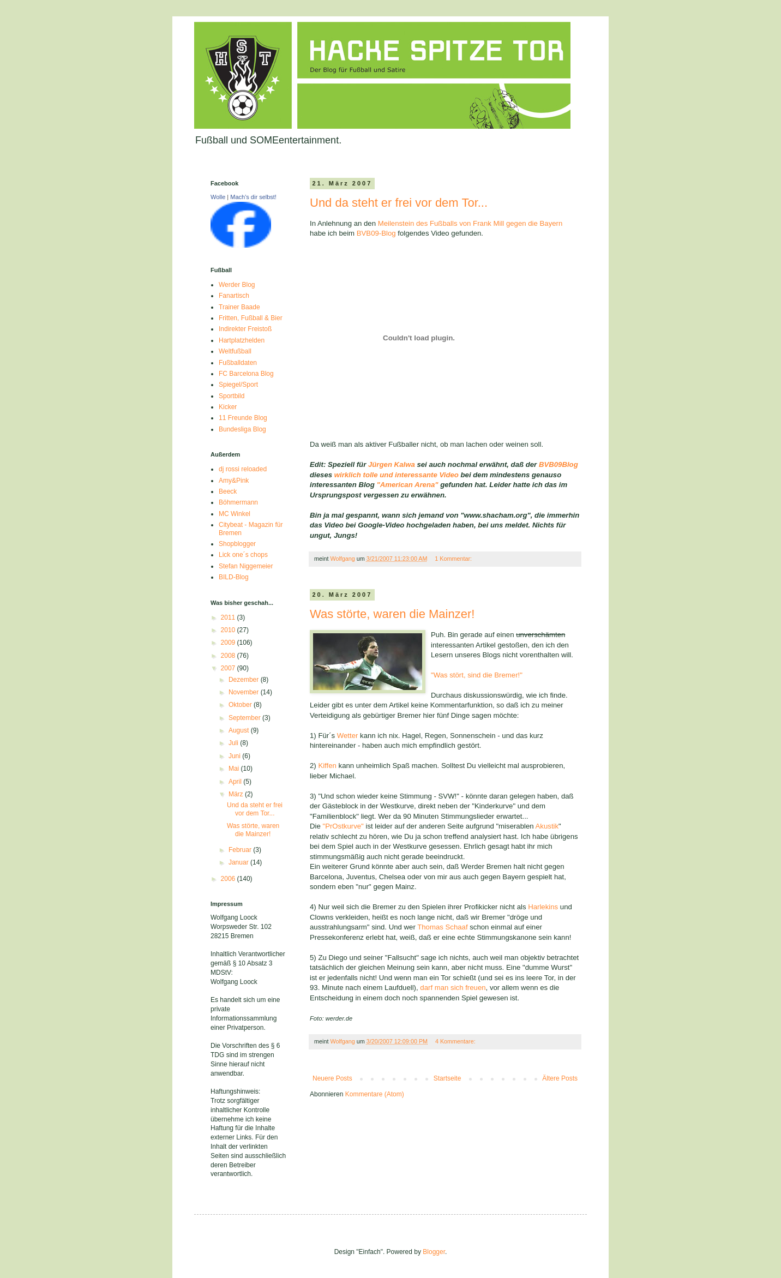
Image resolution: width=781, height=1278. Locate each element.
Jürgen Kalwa (391, 464)
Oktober (241, 705)
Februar (241, 850)
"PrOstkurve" (342, 826)
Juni (235, 756)
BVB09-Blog (376, 233)
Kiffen (327, 765)
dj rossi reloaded (243, 469)
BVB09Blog (558, 464)
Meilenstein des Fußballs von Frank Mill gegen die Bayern (470, 223)
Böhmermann (238, 502)
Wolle (218, 197)
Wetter (347, 735)
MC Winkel (234, 514)
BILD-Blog (234, 577)
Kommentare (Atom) (374, 1094)
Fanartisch (234, 295)
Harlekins (543, 907)
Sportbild (231, 396)
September (245, 718)
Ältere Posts (560, 1078)
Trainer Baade (239, 307)
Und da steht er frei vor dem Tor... (399, 202)
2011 (229, 617)
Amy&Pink (234, 480)
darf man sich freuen (452, 987)
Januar (239, 862)
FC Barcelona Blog (246, 373)
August (240, 730)
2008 (229, 655)
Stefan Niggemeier (246, 566)
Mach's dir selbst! (253, 197)
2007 (229, 668)
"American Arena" (408, 485)
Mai (235, 768)
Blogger (434, 1252)
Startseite (447, 1078)
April (236, 781)
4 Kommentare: (456, 1041)
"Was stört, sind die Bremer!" (476, 675)
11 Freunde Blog (243, 418)
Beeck (228, 491)
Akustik (547, 826)
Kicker (228, 407)
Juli (234, 743)
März (237, 794)
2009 (229, 642)
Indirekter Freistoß (245, 329)
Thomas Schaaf (442, 927)
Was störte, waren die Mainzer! (392, 614)
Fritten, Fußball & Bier (251, 318)
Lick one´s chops (243, 555)
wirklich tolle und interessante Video (396, 475)
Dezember (245, 679)
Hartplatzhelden (242, 340)
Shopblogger (237, 544)
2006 (229, 879)
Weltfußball (235, 351)
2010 (229, 630)
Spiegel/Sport (238, 384)
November (245, 692)
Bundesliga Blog (242, 429)
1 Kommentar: (454, 558)
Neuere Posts (332, 1078)
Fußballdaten (238, 363)
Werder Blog (237, 285)
